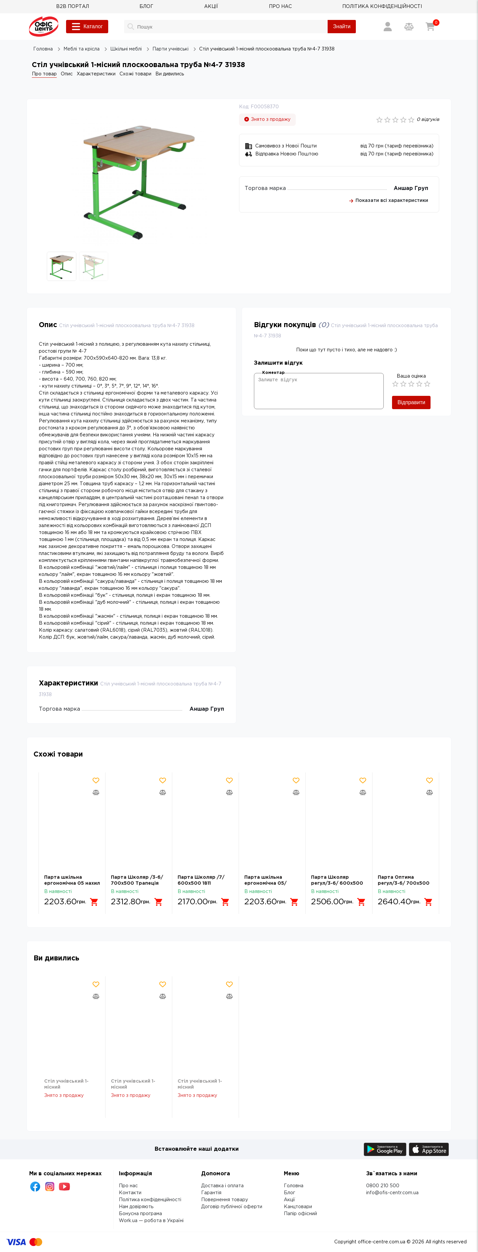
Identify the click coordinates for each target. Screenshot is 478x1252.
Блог (289, 1193)
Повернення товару (224, 1200)
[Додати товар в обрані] (96, 780)
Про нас (128, 1186)
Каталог (87, 26)
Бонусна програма (140, 1214)
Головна (293, 1186)
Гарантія (211, 1193)
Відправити (411, 402)
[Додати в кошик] (95, 902)
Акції (289, 1200)
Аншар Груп (411, 188)
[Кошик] (430, 26)
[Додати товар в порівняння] (96, 792)
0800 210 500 (382, 1186)
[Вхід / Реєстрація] (388, 26)
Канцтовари (298, 1207)
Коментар (273, 373)
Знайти (342, 26)
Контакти (130, 1193)
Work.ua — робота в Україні (151, 1221)
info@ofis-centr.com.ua (392, 1193)
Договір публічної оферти (231, 1207)
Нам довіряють (136, 1207)
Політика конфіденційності (150, 1200)
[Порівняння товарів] (409, 26)
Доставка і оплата (222, 1186)
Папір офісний (300, 1214)
